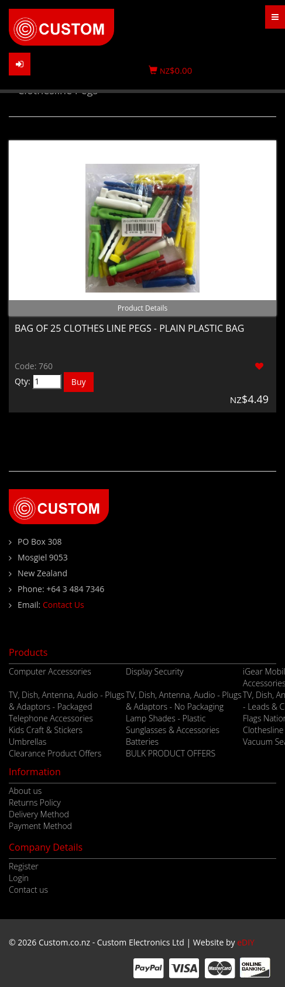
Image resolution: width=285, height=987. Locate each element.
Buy (78, 381)
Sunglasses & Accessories (172, 729)
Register (24, 866)
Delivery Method (39, 814)
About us (25, 790)
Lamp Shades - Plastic (165, 718)
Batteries (142, 741)
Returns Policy (35, 802)
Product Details (142, 308)
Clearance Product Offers (55, 753)
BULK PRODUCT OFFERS (170, 753)
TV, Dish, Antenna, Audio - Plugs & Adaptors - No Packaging (184, 700)
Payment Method (40, 825)
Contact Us (63, 604)
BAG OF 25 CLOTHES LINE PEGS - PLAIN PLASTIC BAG (129, 328)
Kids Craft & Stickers (46, 729)
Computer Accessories (50, 671)
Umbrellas (27, 741)
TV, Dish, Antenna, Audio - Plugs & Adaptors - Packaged (67, 700)
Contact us (28, 889)
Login (19, 877)
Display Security (155, 671)
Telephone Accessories (51, 718)
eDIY (246, 942)
